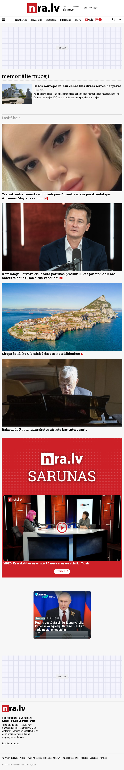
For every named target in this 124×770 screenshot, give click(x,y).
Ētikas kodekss (81, 758)
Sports (78, 19)
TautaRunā (51, 19)
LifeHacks (65, 19)
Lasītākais (11, 117)
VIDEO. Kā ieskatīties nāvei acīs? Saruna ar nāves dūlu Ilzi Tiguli (46, 563)
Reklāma (14, 758)
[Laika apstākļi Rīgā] (90, 8)
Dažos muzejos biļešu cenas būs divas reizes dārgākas (77, 86)
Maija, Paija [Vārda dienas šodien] (70, 10)
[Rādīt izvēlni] (3, 19)
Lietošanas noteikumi (52, 758)
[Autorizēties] (120, 19)
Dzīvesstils (36, 19)
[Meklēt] (113, 19)
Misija (22, 758)
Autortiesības (68, 758)
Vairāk (63, 571)
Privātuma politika (34, 758)
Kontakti (103, 758)
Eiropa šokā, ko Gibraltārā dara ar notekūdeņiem (41, 353)
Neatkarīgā (21, 19)
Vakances (94, 758)
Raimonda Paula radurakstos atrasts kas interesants (44, 429)
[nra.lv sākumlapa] (43, 8)
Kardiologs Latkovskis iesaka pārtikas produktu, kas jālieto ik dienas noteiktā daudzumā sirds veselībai (58, 276)
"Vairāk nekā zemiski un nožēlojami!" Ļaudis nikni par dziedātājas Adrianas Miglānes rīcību (56, 196)
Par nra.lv (6, 758)
